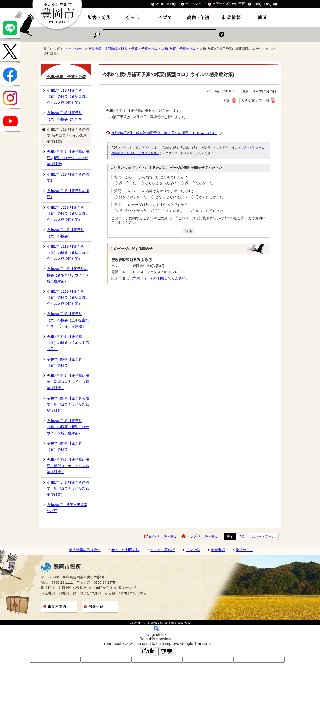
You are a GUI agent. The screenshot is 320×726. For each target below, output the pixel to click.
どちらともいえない (160, 183)
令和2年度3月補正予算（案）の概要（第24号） (66, 116)
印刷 (227, 100)
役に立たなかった (199, 183)
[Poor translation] (166, 651)
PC (242, 536)
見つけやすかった (133, 211)
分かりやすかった (133, 197)
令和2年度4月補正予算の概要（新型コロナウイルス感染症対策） (68, 489)
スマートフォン (263, 536)
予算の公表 (150, 49)
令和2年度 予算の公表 (179, 49)
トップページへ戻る (202, 536)
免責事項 (218, 550)
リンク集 (193, 550)
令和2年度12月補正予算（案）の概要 (65, 233)
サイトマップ (195, 4)
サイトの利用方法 (126, 550)
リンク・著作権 (162, 550)
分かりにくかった (210, 197)
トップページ (74, 49)
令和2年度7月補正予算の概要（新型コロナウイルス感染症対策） (68, 404)
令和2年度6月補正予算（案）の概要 (64, 446)
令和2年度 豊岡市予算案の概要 (67, 508)
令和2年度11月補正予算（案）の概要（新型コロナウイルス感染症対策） (68, 253)
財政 (124, 49)
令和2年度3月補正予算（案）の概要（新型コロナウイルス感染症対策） (68, 97)
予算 (134, 49)
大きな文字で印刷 (255, 100)
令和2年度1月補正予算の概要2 (68, 177)
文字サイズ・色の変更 (228, 4)
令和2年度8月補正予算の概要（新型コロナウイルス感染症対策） (68, 382)
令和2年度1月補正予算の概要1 (68, 194)
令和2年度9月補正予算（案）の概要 (64, 362)
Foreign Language (265, 4)
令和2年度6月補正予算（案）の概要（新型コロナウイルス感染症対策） (68, 427)
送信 (189, 231)
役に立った (127, 183)
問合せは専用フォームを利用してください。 (154, 278)
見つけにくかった (210, 211)
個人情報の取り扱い (85, 550)
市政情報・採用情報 (103, 49)
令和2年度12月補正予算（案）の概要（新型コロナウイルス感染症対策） (68, 214)
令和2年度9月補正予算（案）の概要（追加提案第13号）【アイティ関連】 (68, 320)
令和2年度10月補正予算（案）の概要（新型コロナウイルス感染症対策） (68, 298)
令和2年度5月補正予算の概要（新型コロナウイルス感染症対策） (68, 466)
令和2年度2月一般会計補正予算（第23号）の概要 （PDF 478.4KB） (166, 133)
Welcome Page (167, 4)
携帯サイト (244, 550)
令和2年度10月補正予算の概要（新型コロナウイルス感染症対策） (68, 275)
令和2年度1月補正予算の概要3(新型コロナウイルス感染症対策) (68, 158)
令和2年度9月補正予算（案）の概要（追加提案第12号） (68, 343)
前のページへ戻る (163, 536)
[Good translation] (148, 651)
